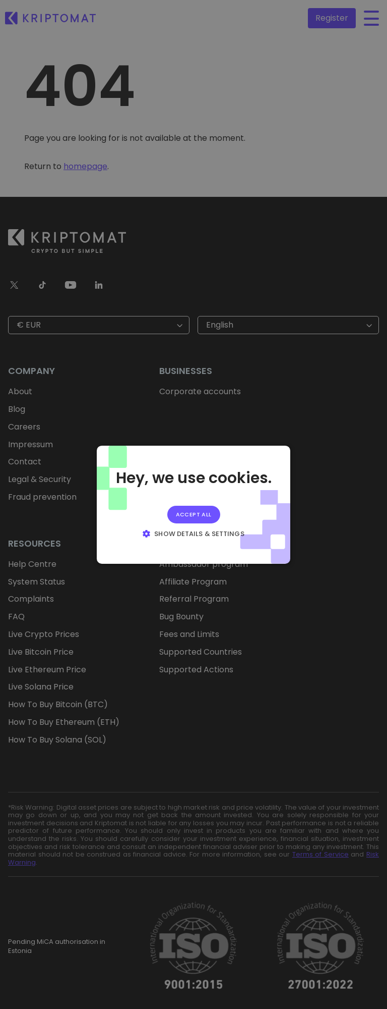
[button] (193, 533)
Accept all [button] (194, 514)
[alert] (193, 504)
